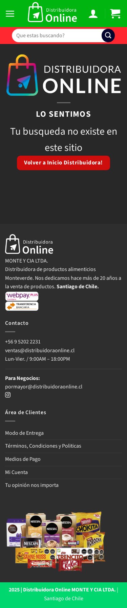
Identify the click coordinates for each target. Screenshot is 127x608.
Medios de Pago (23, 459)
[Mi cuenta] (94, 13)
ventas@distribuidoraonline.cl (40, 350)
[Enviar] (108, 35)
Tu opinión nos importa (32, 485)
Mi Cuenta (16, 472)
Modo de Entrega (24, 433)
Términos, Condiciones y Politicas (43, 446)
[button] (11, 13)
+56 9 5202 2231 (23, 341)
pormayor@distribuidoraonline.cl (43, 386)
